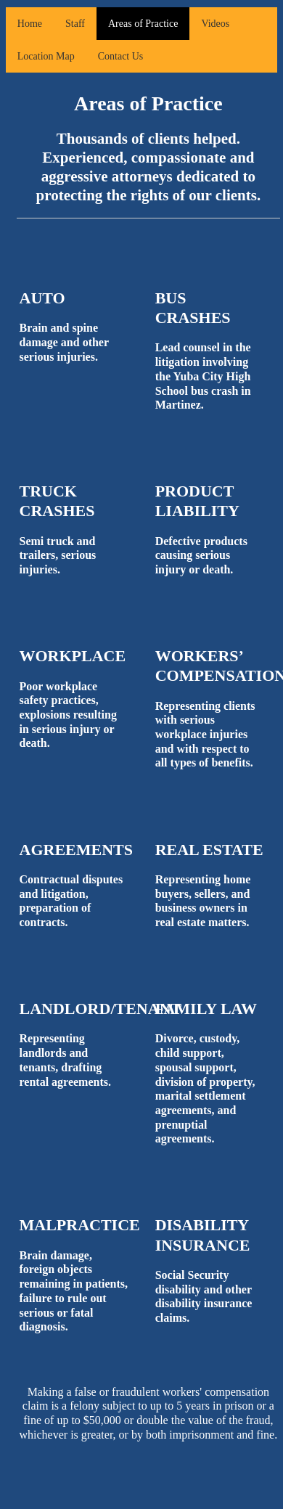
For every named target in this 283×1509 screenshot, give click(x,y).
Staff (75, 23)
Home (29, 23)
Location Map (46, 56)
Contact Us (121, 56)
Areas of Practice (143, 23)
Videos (215, 23)
